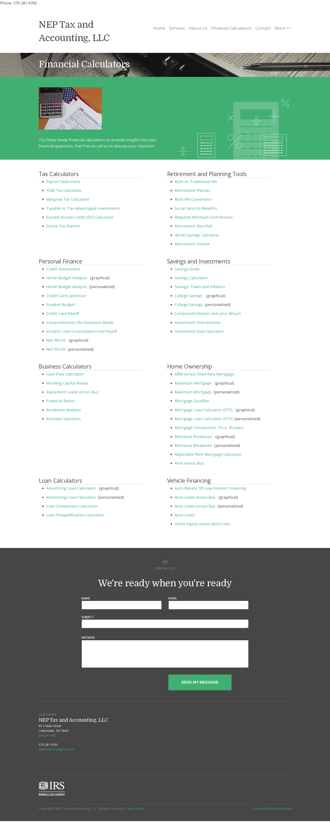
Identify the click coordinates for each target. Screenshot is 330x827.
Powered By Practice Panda (272, 814)
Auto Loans (185, 514)
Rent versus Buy (190, 463)
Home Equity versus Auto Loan (203, 523)
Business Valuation (64, 418)
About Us (198, 28)
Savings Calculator (192, 277)
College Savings (189, 295)
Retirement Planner (193, 190)
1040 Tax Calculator (64, 190)
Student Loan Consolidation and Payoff (82, 331)
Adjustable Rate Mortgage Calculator (209, 454)
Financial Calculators (231, 28)
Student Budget (61, 304)
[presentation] (130, 688)
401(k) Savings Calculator (198, 235)
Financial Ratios (61, 400)
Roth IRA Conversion (193, 199)
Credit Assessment (63, 268)
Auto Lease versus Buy (195, 497)
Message (88, 638)
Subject (87, 617)
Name (85, 598)
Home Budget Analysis (67, 277)
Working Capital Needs (67, 383)
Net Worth (56, 340)
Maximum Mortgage (194, 383)
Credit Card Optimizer (67, 295)
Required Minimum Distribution (204, 217)
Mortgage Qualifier (192, 400)
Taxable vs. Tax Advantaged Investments (83, 208)
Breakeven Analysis (64, 409)
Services (177, 28)
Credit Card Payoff (63, 313)
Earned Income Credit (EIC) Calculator (80, 217)
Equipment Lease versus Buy (72, 391)
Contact (263, 28)
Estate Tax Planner (63, 225)
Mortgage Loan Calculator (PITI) (204, 409)
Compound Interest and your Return (208, 313)
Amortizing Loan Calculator (71, 488)
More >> (283, 28)
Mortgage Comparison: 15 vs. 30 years (210, 427)
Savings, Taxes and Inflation (200, 286)
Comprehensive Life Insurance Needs (80, 322)
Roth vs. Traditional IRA (196, 181)
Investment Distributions (198, 322)
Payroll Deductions (63, 181)
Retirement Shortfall (194, 225)
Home (159, 28)
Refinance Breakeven (194, 436)
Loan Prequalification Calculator (75, 514)
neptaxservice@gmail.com (56, 755)
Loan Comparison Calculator (72, 506)
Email (172, 598)
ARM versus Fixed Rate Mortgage (205, 374)
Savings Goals (188, 268)
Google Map (47, 741)
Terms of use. (134, 814)
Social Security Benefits (196, 208)
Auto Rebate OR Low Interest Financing (211, 488)
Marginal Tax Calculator (68, 199)
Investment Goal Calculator (200, 331)
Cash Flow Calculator (65, 374)
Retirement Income (193, 243)
